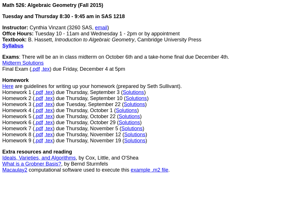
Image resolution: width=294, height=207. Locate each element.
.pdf (35, 69)
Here (7, 86)
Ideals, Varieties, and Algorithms (39, 158)
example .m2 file (149, 170)
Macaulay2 (14, 170)
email (101, 27)
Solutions (133, 92)
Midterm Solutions (23, 63)
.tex (45, 69)
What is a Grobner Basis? (31, 164)
